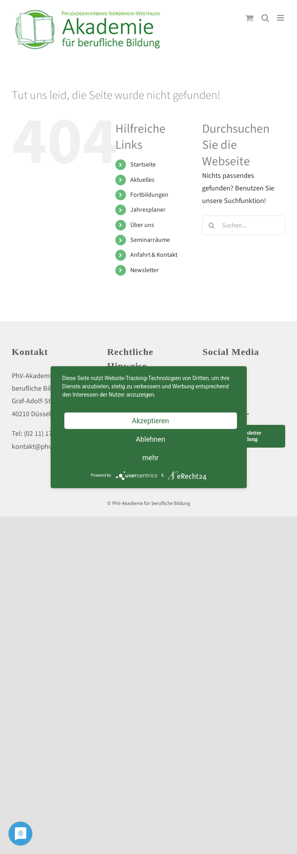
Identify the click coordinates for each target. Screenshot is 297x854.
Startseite (143, 164)
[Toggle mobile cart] (249, 18)
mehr (150, 457)
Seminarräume (150, 240)
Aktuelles (142, 180)
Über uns (142, 225)
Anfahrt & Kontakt (153, 255)
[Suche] (212, 225)
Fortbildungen (149, 194)
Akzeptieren (150, 420)
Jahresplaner (148, 209)
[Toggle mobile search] (265, 18)
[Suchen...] (243, 225)
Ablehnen (150, 439)
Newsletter (144, 270)
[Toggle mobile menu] (281, 18)
